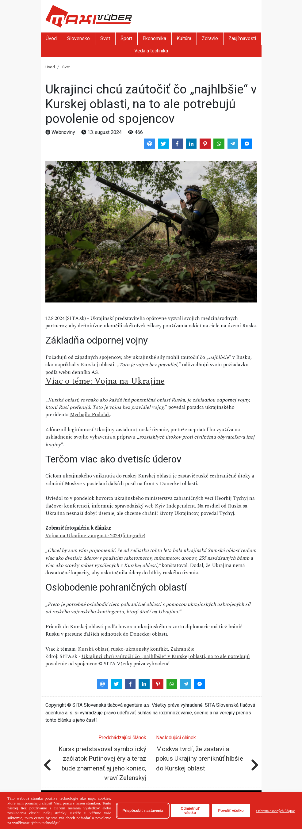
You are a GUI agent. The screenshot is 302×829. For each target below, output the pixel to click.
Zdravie (210, 38)
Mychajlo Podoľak (90, 414)
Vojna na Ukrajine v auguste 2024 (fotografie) (95, 535)
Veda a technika (151, 51)
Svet (105, 38)
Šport (126, 38)
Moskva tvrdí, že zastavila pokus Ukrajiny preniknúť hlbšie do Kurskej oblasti (199, 758)
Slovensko (78, 38)
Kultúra (184, 38)
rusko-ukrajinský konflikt (139, 649)
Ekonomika (154, 38)
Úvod (51, 38)
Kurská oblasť (93, 649)
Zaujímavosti (242, 38)
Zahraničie (182, 649)
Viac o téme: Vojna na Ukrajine (105, 381)
